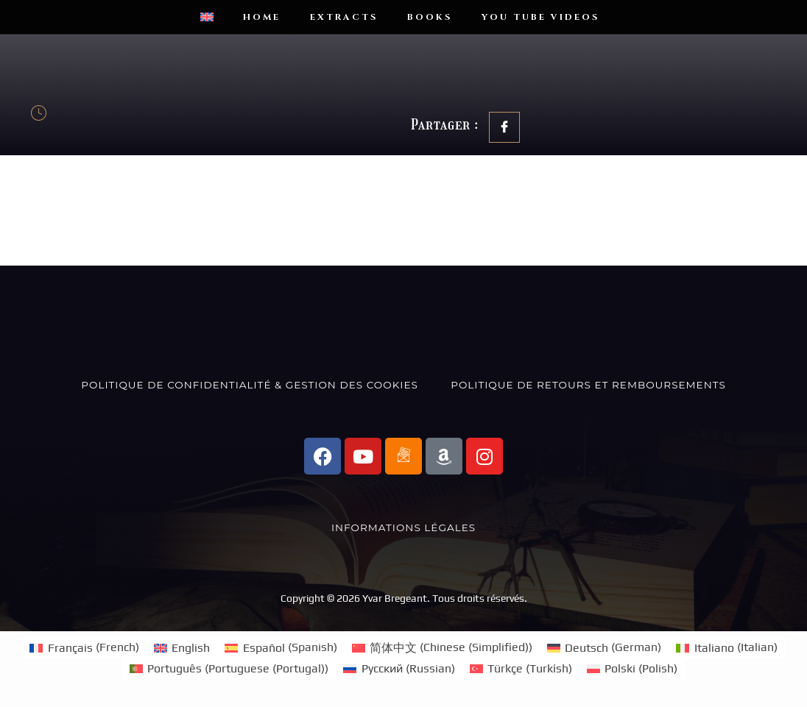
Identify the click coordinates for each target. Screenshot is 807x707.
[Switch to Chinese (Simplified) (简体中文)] (442, 647)
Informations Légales (403, 527)
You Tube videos (540, 17)
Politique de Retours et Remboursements (588, 385)
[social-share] (504, 127)
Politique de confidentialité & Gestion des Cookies (249, 385)
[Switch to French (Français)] (84, 647)
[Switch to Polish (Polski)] (632, 668)
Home (262, 17)
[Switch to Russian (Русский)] (399, 668)
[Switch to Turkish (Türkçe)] (520, 668)
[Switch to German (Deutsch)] (604, 647)
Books (429, 17)
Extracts (344, 17)
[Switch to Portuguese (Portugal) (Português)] (229, 668)
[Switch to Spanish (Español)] (280, 647)
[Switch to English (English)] (182, 647)
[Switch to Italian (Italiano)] (726, 647)
